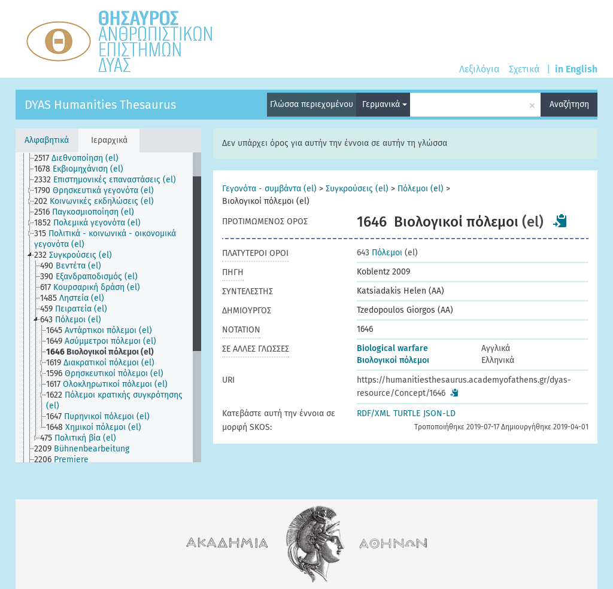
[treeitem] (81, 158)
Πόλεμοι (379, 253)
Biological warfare (392, 348)
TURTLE (406, 413)
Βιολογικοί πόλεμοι (393, 360)
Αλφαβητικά (47, 140)
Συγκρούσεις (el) (357, 189)
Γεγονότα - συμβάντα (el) (269, 189)
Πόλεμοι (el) (420, 189)
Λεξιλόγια (479, 69)
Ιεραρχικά (109, 140)
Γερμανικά (384, 104)
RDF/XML (373, 413)
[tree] (108, 307)
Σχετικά (524, 69)
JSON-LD (439, 413)
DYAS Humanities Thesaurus (100, 104)
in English (576, 69)
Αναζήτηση (569, 104)
